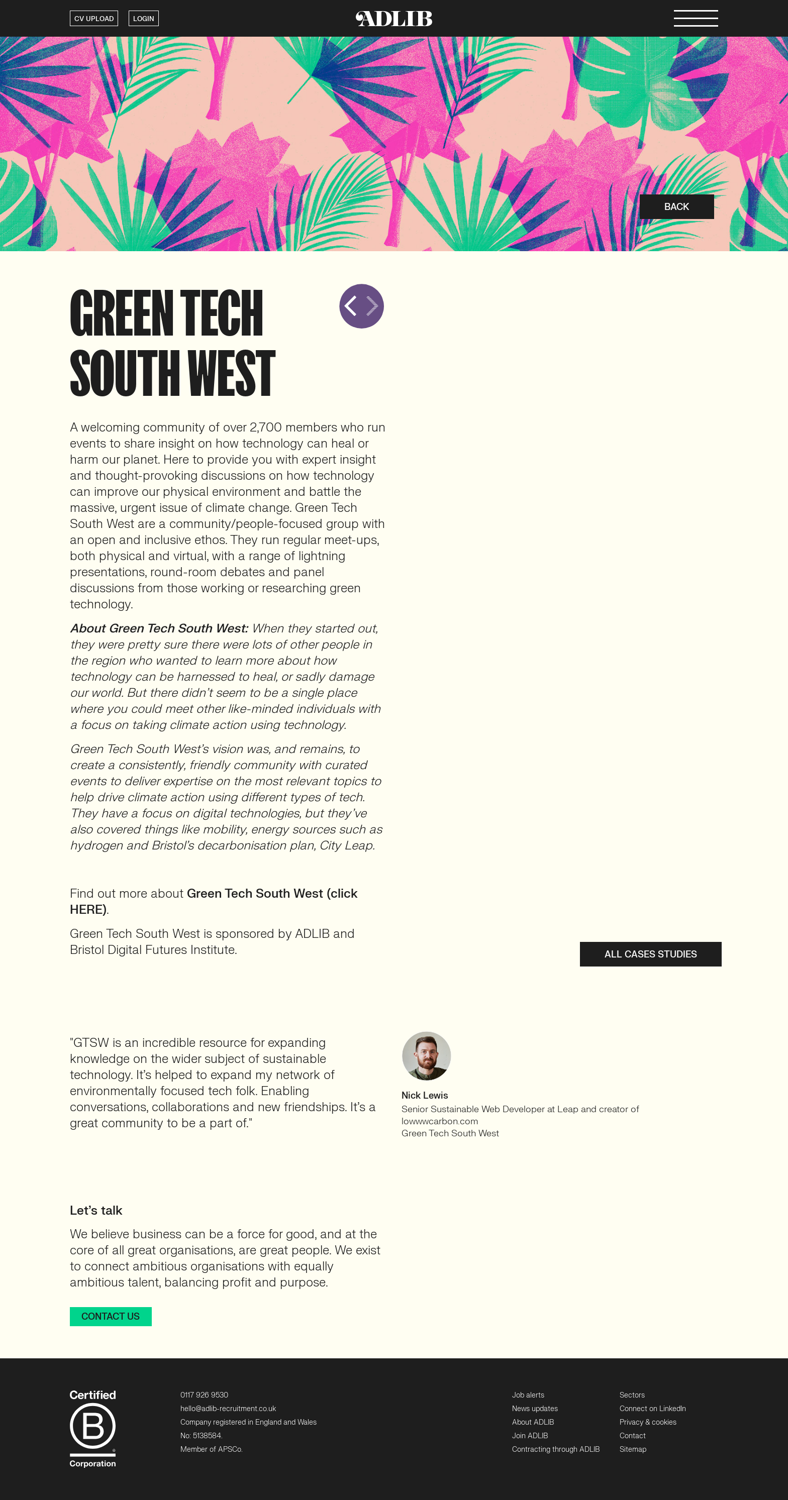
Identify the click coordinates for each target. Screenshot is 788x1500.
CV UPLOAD (94, 19)
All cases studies (651, 954)
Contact (633, 1436)
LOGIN (143, 19)
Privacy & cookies (648, 1422)
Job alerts (528, 1395)
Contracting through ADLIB (556, 1449)
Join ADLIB (530, 1436)
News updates (535, 1409)
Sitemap (633, 1449)
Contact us (110, 1317)
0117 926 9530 (204, 1395)
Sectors (632, 1395)
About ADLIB (533, 1422)
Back (677, 207)
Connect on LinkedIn (653, 1409)
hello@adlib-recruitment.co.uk (228, 1409)
